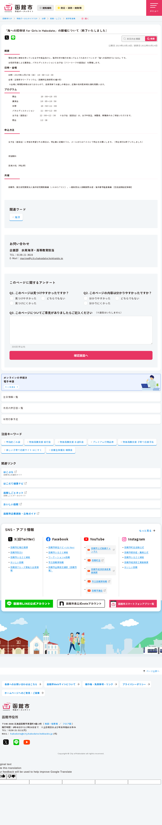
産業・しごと (55, 18)
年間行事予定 (10, 419)
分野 (44, 18)
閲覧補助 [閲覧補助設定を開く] (45, 7)
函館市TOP (7, 18)
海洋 (17, 217)
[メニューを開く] (154, 8)
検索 (152, 38)
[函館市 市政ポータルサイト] (18, 8)
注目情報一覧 (10, 397)
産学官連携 (70, 18)
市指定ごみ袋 (13, 441)
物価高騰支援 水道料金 (72, 441)
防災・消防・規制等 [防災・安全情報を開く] (70, 7)
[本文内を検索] (140, 38)
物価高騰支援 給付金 (40, 441)
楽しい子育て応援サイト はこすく (24, 450)
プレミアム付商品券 (103, 441)
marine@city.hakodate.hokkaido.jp (41, 258)
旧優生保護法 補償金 (61, 450)
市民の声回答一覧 (13, 408)
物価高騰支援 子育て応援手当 (138, 441)
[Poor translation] (11, 777)
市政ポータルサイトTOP (27, 18)
